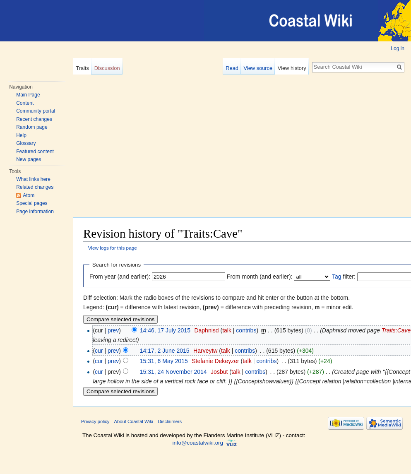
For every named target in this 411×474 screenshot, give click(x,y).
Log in (397, 48)
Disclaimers (170, 421)
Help (21, 135)
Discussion (107, 68)
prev (113, 330)
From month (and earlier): (260, 276)
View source (258, 68)
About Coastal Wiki (134, 421)
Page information (35, 211)
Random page (31, 127)
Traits (82, 68)
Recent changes (34, 119)
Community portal (35, 111)
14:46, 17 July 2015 (165, 330)
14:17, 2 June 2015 (165, 350)
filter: (344, 276)
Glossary (26, 143)
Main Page (28, 95)
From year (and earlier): (119, 276)
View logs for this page (112, 247)
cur (99, 350)
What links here (33, 179)
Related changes (34, 187)
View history (292, 68)
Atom (28, 195)
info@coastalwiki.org (198, 443)
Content (25, 103)
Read (232, 68)
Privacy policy (95, 421)
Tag (336, 276)
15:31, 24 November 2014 (173, 371)
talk (226, 330)
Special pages (31, 203)
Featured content (35, 151)
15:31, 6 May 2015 (164, 361)
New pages (28, 159)
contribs (246, 330)
